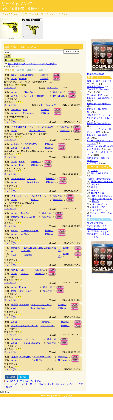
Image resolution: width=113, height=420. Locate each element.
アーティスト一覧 (23, 384)
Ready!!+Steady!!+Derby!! (99, 179)
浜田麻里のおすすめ (97, 228)
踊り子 (94, 187)
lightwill (53, 395)
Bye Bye (29, 92)
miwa (13, 291)
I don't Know (33, 182)
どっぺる (11, 14)
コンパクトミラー (29, 230)
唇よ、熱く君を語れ (102, 198)
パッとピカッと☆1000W (41, 127)
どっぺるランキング (44, 384)
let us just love (38, 308)
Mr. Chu (24, 273)
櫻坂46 (14, 270)
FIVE (21, 161)
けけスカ (95, 184)
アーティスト (34, 14)
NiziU (13, 75)
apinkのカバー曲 (14, 381)
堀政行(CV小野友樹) (21, 356)
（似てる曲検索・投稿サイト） (24, 9)
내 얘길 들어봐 (28, 217)
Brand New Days (32, 343)
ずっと (94, 170)
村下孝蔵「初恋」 (95, 95)
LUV (21, 165)
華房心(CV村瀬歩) (20, 304)
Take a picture (26, 75)
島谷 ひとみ (17, 96)
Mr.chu (22, 78)
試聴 (56, 75)
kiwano (14, 230)
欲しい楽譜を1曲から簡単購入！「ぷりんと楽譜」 (32, 63)
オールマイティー (101, 204)
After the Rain (18, 178)
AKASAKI (16, 109)
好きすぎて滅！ (98, 193)
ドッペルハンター (49, 105)
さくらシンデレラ (20, 196)
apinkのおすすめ (33, 381)
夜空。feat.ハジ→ (27, 291)
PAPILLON (58, 96)
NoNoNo (28, 255)
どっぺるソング (16, 3)
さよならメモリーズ (41, 304)
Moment (23, 287)
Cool (23, 270)
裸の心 (95, 201)
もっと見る (92, 237)
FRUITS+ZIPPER (99, 173)
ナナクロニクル (19, 127)
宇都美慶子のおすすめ (98, 234)
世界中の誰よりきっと (102, 181)
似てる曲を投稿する (14, 60)
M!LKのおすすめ (95, 223)
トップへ (8, 384)
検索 (7, 56)
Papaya (15, 217)
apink (13, 308)
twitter (23, 377)
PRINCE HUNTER (42, 356)
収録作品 (44, 75)
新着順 (20, 70)
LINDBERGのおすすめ (98, 231)
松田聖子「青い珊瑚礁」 (99, 98)
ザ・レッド (52, 87)
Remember (28, 113)
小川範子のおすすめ (97, 226)
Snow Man (16, 339)
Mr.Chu (26, 148)
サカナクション (99, 210)
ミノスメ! (63, 14)
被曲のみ (31, 70)
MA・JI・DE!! (47, 325)
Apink (14, 78)
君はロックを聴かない (102, 196)
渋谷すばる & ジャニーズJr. (24, 325)
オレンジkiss (30, 339)
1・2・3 (31, 178)
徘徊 (25, 109)
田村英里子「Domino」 (98, 89)
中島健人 (15, 144)
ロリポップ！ (67, 395)
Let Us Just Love (37, 130)
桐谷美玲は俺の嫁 (95, 74)
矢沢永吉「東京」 (95, 86)
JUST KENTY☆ (30, 144)
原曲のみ (43, 70)
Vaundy (94, 190)
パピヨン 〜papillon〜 (36, 96)
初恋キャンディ (38, 196)
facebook (11, 377)
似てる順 (9, 70)
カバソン (51, 14)
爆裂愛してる (98, 207)
